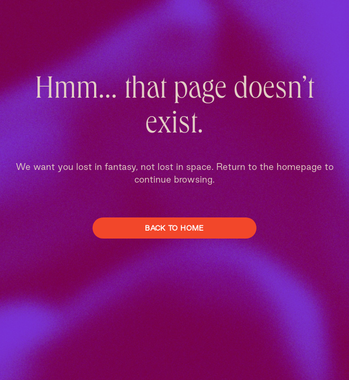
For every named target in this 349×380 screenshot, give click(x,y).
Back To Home (174, 228)
